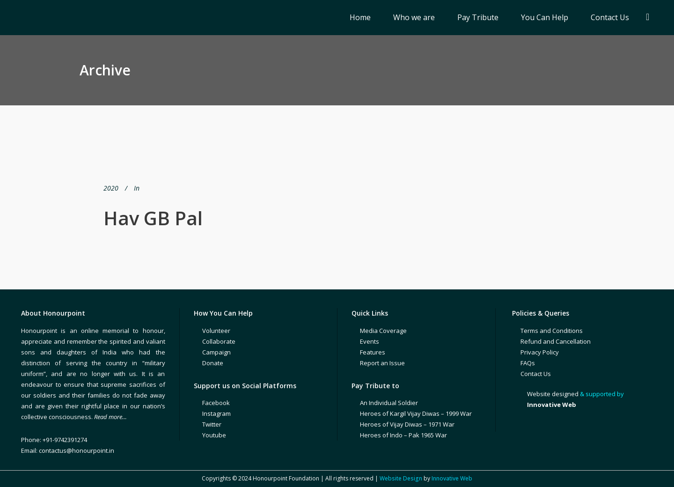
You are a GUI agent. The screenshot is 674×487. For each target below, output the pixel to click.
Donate (212, 363)
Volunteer (216, 330)
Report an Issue (382, 363)
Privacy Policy (539, 352)
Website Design (401, 478)
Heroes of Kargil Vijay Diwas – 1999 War (416, 413)
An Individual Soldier (389, 402)
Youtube (214, 435)
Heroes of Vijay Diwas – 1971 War (407, 424)
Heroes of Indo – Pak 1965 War (403, 435)
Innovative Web (452, 478)
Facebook (216, 402)
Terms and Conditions (551, 330)
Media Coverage (383, 330)
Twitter (211, 424)
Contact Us (535, 373)
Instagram (216, 413)
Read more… (110, 417)
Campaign (216, 352)
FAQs (527, 363)
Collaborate (218, 341)
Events (369, 341)
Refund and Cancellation (555, 341)
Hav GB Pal (153, 218)
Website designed (553, 394)
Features (372, 352)
